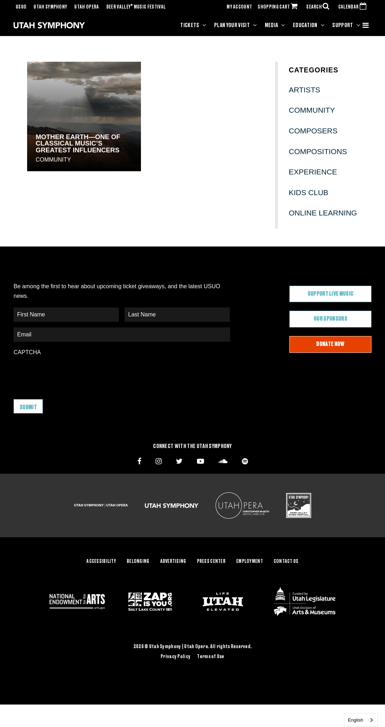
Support (342, 25)
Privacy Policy (176, 656)
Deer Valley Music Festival (136, 7)
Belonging (138, 561)
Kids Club (308, 192)
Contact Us (286, 561)
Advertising (173, 561)
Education (305, 25)
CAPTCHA (27, 352)
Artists (304, 90)
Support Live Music (331, 294)
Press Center (211, 561)
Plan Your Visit (232, 25)
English (355, 720)
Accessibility (101, 561)
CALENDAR (353, 7)
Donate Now (330, 344)
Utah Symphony (50, 7)
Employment (249, 561)
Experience (313, 172)
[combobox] (361, 720)
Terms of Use (210, 656)
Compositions (318, 151)
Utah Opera (86, 7)
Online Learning (323, 213)
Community (53, 160)
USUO (21, 7)
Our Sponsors (330, 319)
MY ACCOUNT (239, 7)
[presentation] (68, 374)
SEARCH (319, 7)
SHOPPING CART (279, 7)
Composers (313, 131)
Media (271, 25)
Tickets (189, 25)
